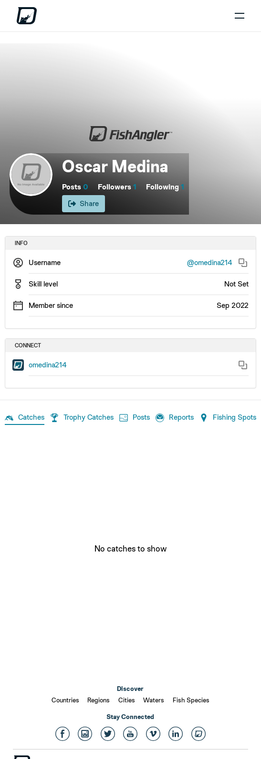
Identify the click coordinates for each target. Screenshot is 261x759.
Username (45, 262)
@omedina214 (209, 262)
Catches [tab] (24, 418)
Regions (98, 700)
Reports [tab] (175, 418)
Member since (51, 305)
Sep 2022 (233, 305)
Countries (65, 700)
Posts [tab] (134, 418)
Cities (126, 700)
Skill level (43, 284)
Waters (153, 700)
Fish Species (191, 700)
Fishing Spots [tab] (227, 418)
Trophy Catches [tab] (82, 418)
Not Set (236, 284)
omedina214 (48, 365)
